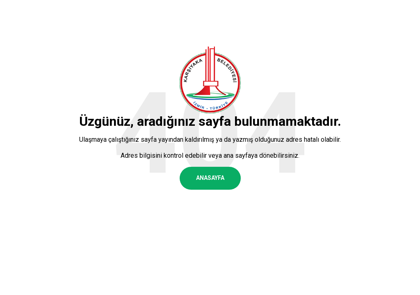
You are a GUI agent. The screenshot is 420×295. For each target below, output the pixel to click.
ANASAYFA (210, 178)
